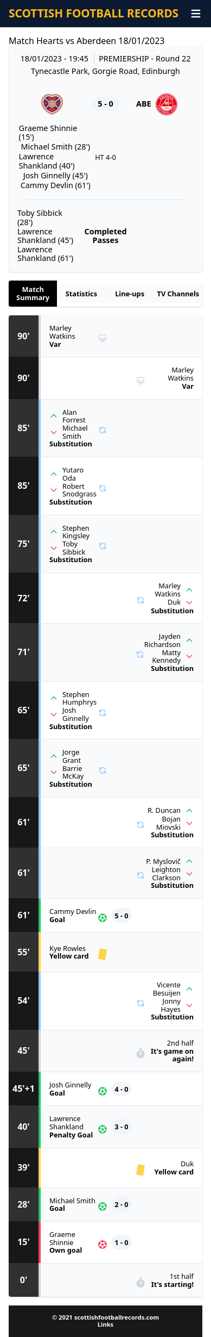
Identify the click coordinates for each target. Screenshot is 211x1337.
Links (105, 1324)
